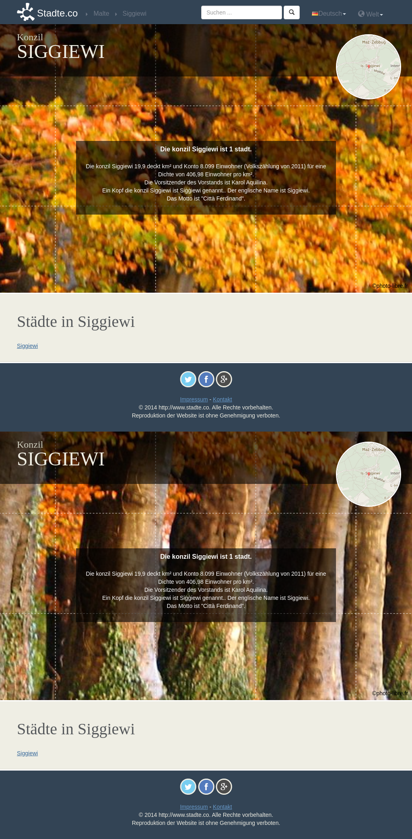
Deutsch (329, 13)
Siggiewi (27, 346)
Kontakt (222, 399)
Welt (370, 14)
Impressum (194, 399)
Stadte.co (57, 13)
